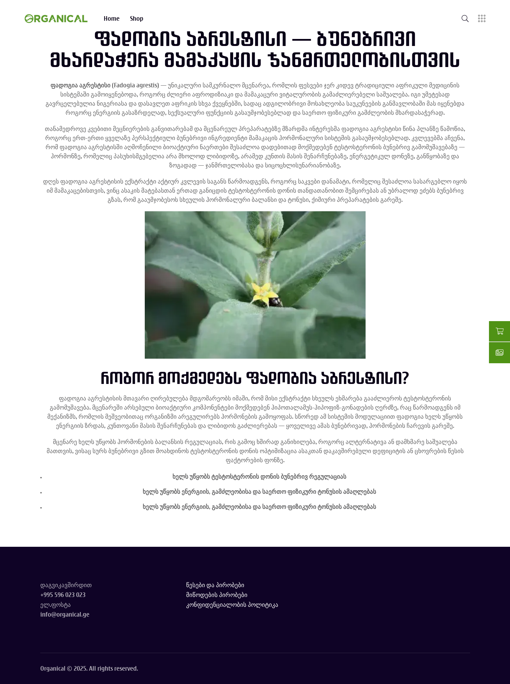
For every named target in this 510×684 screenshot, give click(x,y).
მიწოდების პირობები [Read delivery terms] (216, 594)
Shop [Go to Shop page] (136, 18)
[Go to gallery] (499, 352)
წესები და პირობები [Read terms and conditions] (215, 585)
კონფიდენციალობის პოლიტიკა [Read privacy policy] (232, 604)
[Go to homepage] (56, 18)
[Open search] (465, 18)
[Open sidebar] (481, 18)
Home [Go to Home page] (112, 18)
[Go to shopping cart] (499, 331)
